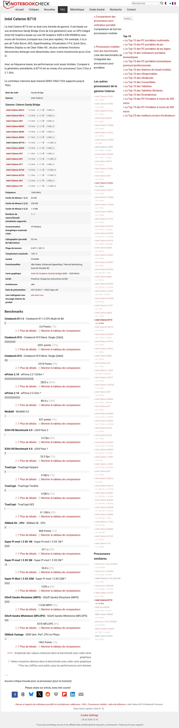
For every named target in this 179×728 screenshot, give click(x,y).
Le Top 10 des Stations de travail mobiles (148, 69)
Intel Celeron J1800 (104, 464)
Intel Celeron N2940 (104, 284)
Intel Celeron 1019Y (104, 305)
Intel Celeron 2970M (104, 298)
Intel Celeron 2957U (104, 341)
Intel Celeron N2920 (104, 269)
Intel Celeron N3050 (104, 449)
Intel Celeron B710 (104, 320)
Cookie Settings (89, 715)
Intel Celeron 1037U (104, 132)
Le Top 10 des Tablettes (138, 86)
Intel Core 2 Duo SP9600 (106, 621)
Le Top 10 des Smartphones (140, 94)
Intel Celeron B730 (15, 170)
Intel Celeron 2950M (104, 140)
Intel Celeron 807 (14, 159)
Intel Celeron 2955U (104, 262)
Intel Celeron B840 (15, 131)
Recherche (116, 9)
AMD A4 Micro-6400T (104, 629)
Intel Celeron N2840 (104, 413)
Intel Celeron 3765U (104, 96)
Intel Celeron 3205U (104, 255)
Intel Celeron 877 (14, 164)
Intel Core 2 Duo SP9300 (106, 564)
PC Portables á (150, 98)
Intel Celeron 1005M (104, 197)
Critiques (34, 9)
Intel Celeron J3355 (104, 291)
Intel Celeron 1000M (104, 125)
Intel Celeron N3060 (104, 399)
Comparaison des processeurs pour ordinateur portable (105, 21)
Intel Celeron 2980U (104, 211)
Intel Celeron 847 (14, 153)
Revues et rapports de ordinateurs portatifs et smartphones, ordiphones (48, 704)
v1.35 (6, 675)
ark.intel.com (37, 295)
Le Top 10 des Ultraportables (141, 73)
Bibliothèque (77, 9)
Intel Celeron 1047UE (104, 385)
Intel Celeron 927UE (104, 536)
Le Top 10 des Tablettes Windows (144, 90)
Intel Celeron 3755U (104, 104)
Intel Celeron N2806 (104, 514)
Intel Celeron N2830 (104, 442)
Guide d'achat (97, 9)
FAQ (62, 9)
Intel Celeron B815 (15, 115)
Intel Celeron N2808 (104, 507)
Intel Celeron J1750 (104, 522)
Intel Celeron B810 (15, 110)
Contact (131, 9)
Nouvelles (49, 9)
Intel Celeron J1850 (104, 457)
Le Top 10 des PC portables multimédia (147, 40)
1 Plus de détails (26, 330)
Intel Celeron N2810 (104, 478)
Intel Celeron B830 (15, 126)
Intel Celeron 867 (14, 180)
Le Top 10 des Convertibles (140, 82)
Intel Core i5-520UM (104, 585)
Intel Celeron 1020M (104, 204)
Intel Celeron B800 (15, 148)
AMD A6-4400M (102, 607)
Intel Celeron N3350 (104, 334)
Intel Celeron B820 (15, 137)
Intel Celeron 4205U (104, 183)
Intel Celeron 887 (14, 121)
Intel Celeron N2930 (104, 233)
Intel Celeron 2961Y (104, 377)
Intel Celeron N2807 (104, 493)
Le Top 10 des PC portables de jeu (144, 44)
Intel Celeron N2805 (104, 529)
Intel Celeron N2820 (104, 421)
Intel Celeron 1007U (104, 348)
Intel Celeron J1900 (104, 370)
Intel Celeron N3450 (104, 154)
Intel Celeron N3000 (104, 500)
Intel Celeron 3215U (104, 111)
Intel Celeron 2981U (104, 190)
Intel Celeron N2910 (104, 327)
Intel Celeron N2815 (104, 485)
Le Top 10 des (133, 98)
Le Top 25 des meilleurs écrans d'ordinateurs (150, 115)
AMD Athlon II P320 (104, 593)
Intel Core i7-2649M (104, 571)
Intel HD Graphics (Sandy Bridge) (46, 273)
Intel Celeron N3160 (104, 226)
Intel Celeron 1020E (104, 168)
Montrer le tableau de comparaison (59, 330)
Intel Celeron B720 (15, 175)
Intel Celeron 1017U (104, 219)
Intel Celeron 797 (14, 186)
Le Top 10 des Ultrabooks (139, 77)
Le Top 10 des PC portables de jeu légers (148, 48)
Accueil (19, 9)
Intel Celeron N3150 (104, 240)
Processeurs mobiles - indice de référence (106, 704)
